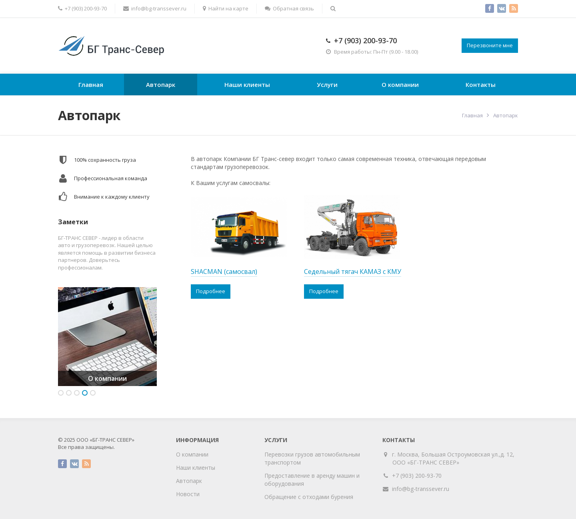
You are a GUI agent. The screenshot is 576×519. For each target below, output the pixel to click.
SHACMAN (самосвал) (224, 271)
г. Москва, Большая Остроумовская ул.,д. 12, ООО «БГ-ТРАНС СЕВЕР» (453, 458)
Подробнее (210, 291)
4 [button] (85, 393)
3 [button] (77, 393)
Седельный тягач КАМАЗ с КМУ (352, 271)
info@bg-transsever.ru (420, 489)
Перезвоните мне (490, 45)
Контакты (481, 84)
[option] (107, 336)
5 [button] (93, 393)
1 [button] (61, 393)
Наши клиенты (247, 84)
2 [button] (69, 393)
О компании (400, 84)
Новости (188, 494)
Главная (90, 84)
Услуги (327, 84)
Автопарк (160, 84)
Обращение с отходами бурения (308, 497)
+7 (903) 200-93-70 (365, 40)
